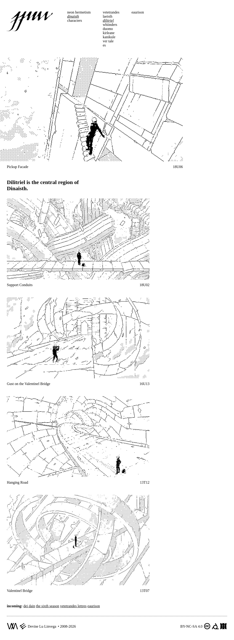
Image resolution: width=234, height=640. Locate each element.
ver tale (108, 41)
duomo (108, 29)
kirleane (109, 33)
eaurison (138, 12)
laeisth (107, 16)
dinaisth (73, 16)
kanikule (109, 37)
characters (74, 20)
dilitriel (108, 20)
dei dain (29, 606)
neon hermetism (79, 12)
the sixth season (47, 606)
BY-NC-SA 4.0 (191, 626)
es (104, 45)
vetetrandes (111, 12)
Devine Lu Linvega (42, 626)
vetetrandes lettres (73, 606)
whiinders (110, 25)
